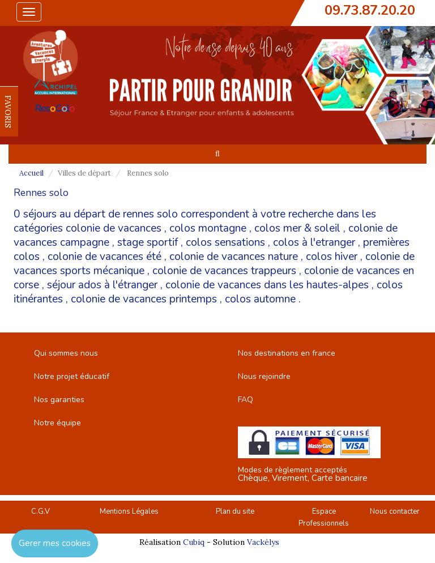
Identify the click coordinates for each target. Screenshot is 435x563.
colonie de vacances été (104, 256)
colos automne (260, 299)
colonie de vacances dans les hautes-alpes (267, 285)
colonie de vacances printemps (144, 299)
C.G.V (40, 511)
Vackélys (263, 542)
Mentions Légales (129, 511)
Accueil (31, 173)
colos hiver (331, 256)
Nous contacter (395, 511)
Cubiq (193, 542)
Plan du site (235, 511)
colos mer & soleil (297, 228)
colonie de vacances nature (233, 256)
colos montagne (207, 228)
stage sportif (147, 242)
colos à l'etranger (314, 242)
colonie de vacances (113, 228)
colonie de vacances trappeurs (224, 270)
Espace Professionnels (323, 517)
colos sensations (225, 242)
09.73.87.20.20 (370, 10)
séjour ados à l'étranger (102, 285)
